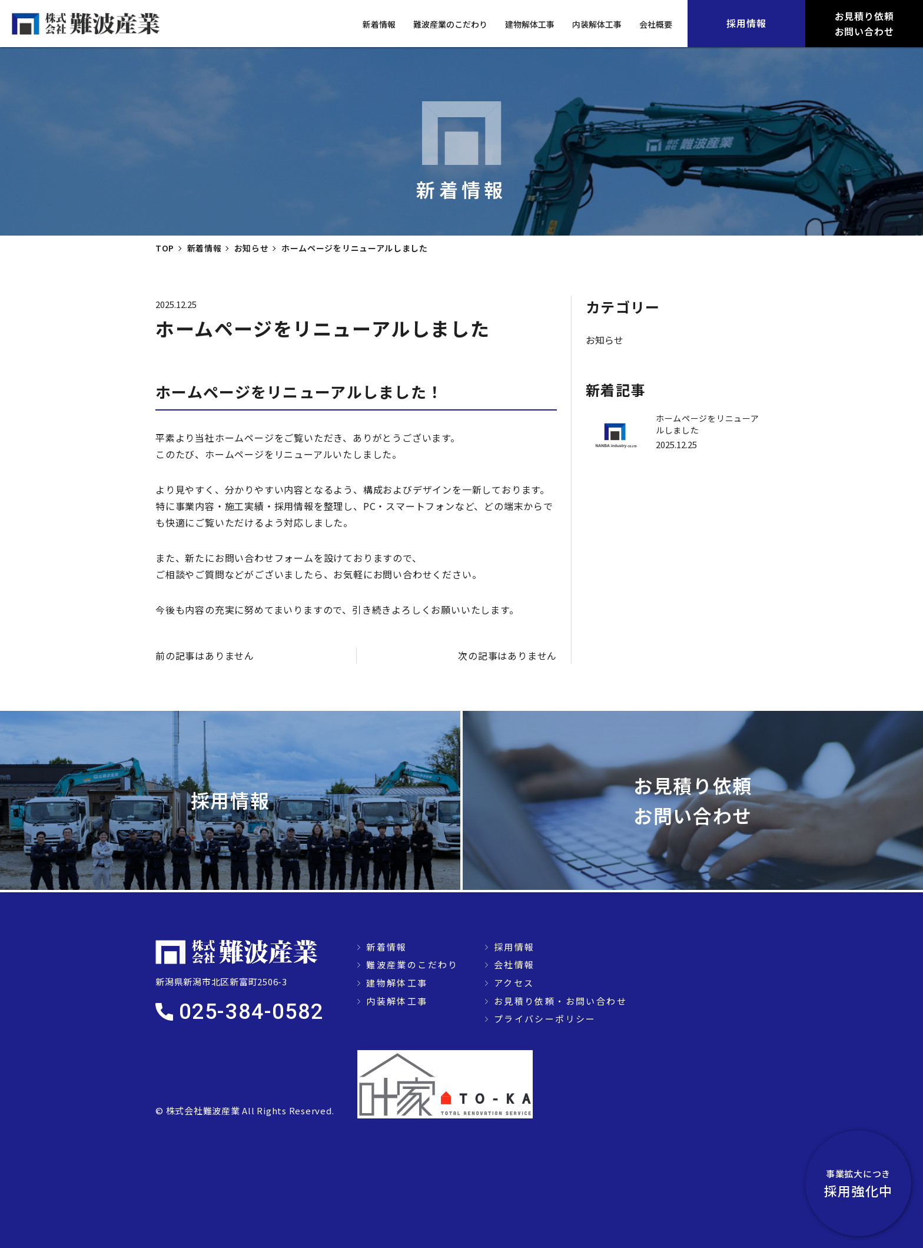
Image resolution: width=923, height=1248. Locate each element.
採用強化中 (858, 1183)
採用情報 (514, 947)
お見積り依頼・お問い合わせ (560, 1001)
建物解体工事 (530, 24)
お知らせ (604, 340)
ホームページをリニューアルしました (707, 424)
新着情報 (379, 24)
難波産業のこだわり (450, 24)
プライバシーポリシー (545, 1018)
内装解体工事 (597, 24)
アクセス (514, 982)
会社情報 (514, 964)
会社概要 (655, 24)
